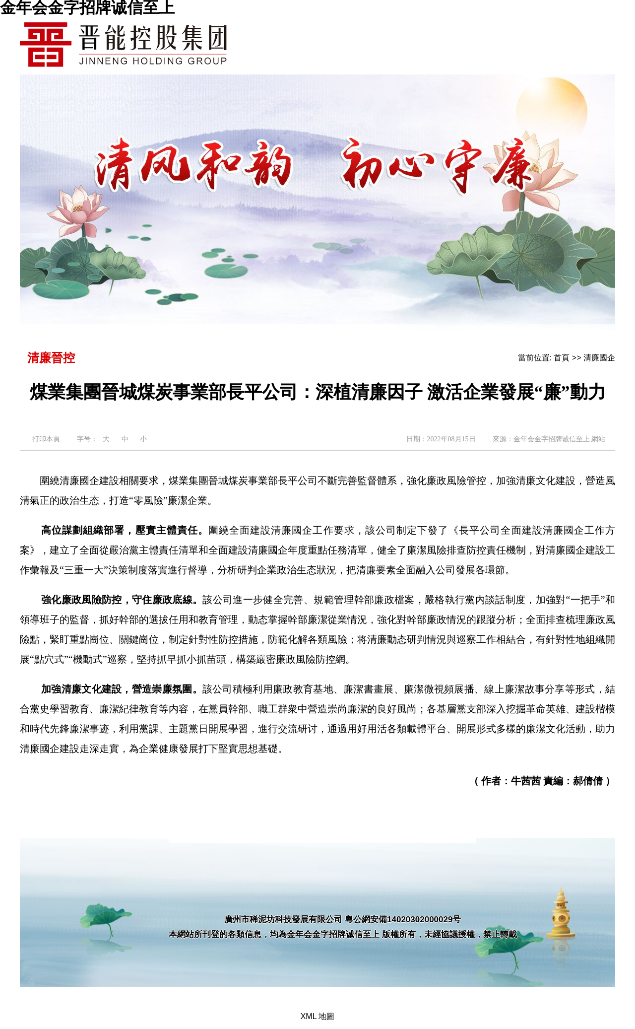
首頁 (562, 357)
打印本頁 (46, 439)
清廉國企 (599, 357)
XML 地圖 (318, 1016)
